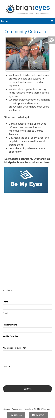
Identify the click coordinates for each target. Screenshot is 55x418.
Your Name (7, 290)
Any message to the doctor (14, 348)
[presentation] (25, 375)
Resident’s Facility (10, 336)
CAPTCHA (7, 367)
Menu (4, 21)
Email (5, 313)
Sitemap (7, 409)
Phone (5, 302)
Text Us (38, 415)
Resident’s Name (10, 325)
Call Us (16, 415)
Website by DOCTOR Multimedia (37, 409)
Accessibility (17, 409)
